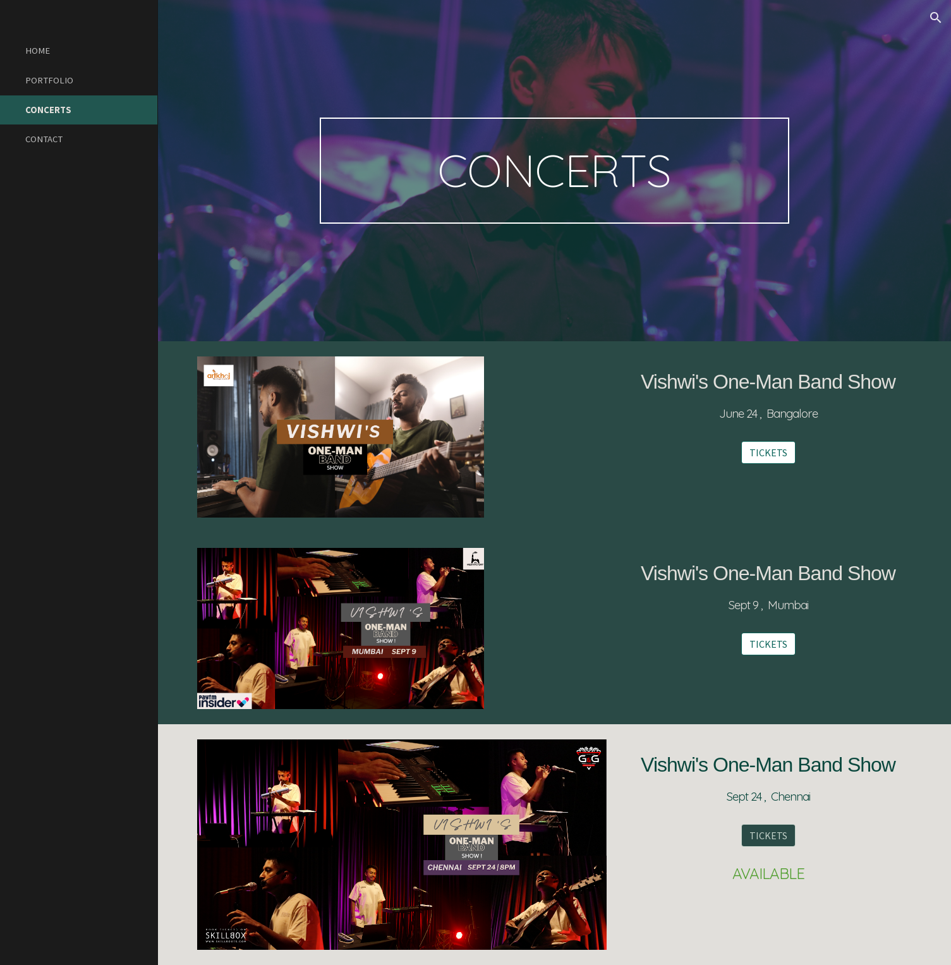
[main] (555, 171)
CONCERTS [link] (48, 110)
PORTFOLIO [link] (49, 80)
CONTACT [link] (44, 139)
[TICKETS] (768, 452)
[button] (936, 18)
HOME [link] (37, 50)
